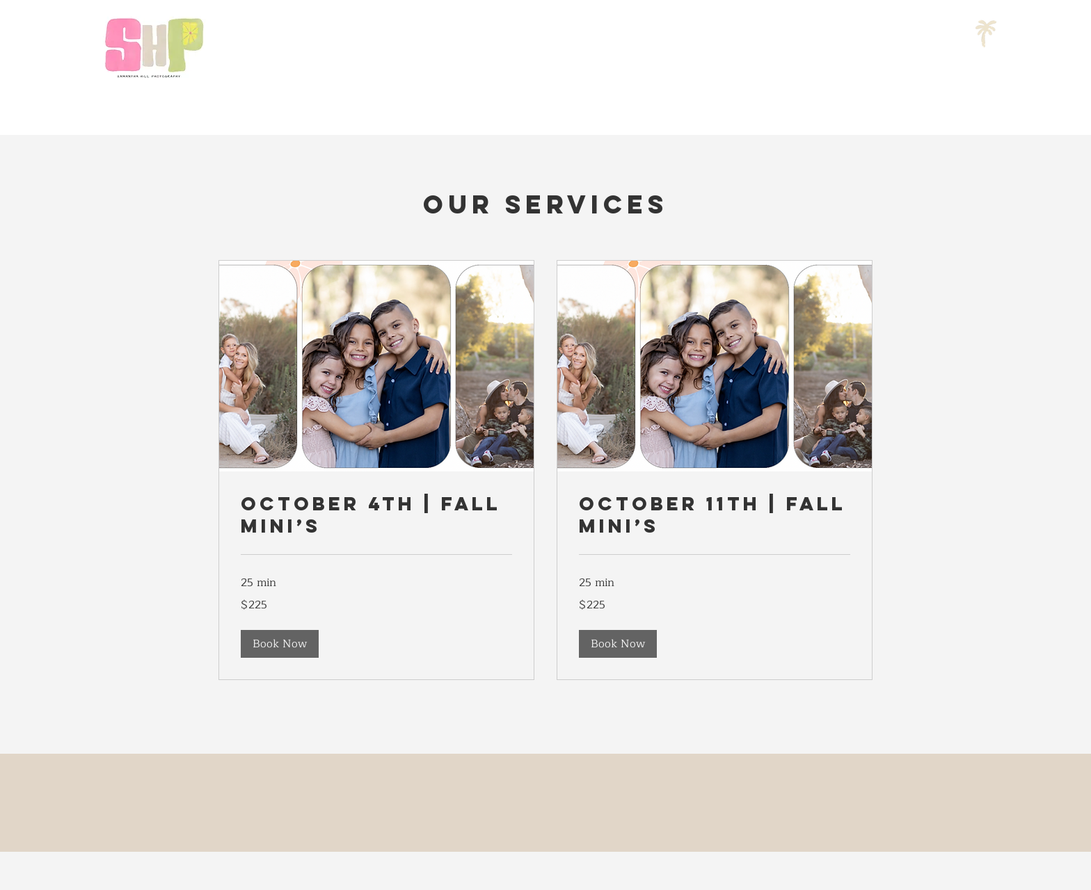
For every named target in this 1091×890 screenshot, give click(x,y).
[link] (376, 515)
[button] (280, 644)
